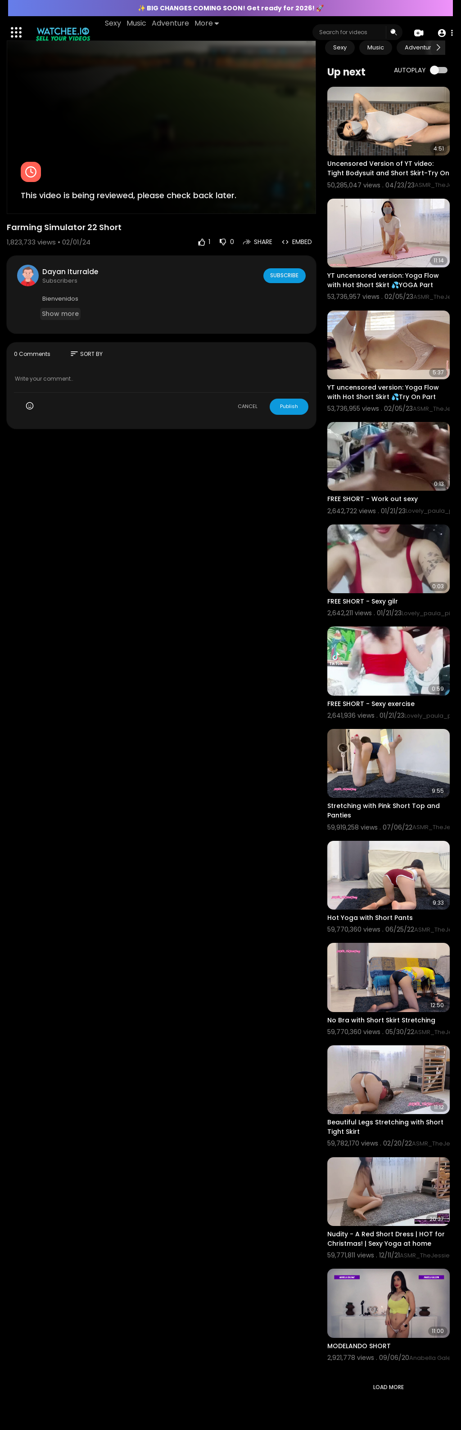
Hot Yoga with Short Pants (370, 917)
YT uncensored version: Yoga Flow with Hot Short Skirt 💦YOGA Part (383, 280)
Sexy (114, 23)
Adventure (171, 23)
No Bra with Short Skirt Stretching (381, 1020)
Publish (289, 406)
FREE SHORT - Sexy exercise (371, 703)
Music (137, 23)
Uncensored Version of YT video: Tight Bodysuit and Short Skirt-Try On (388, 168)
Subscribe (284, 275)
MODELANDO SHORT (359, 1345)
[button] (444, 32)
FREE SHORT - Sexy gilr (362, 601)
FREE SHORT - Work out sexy (372, 498)
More (207, 23)
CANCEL (248, 406)
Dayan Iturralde (70, 271)
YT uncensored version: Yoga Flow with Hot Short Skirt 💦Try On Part (383, 392)
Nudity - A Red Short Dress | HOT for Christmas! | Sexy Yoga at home (386, 1239)
